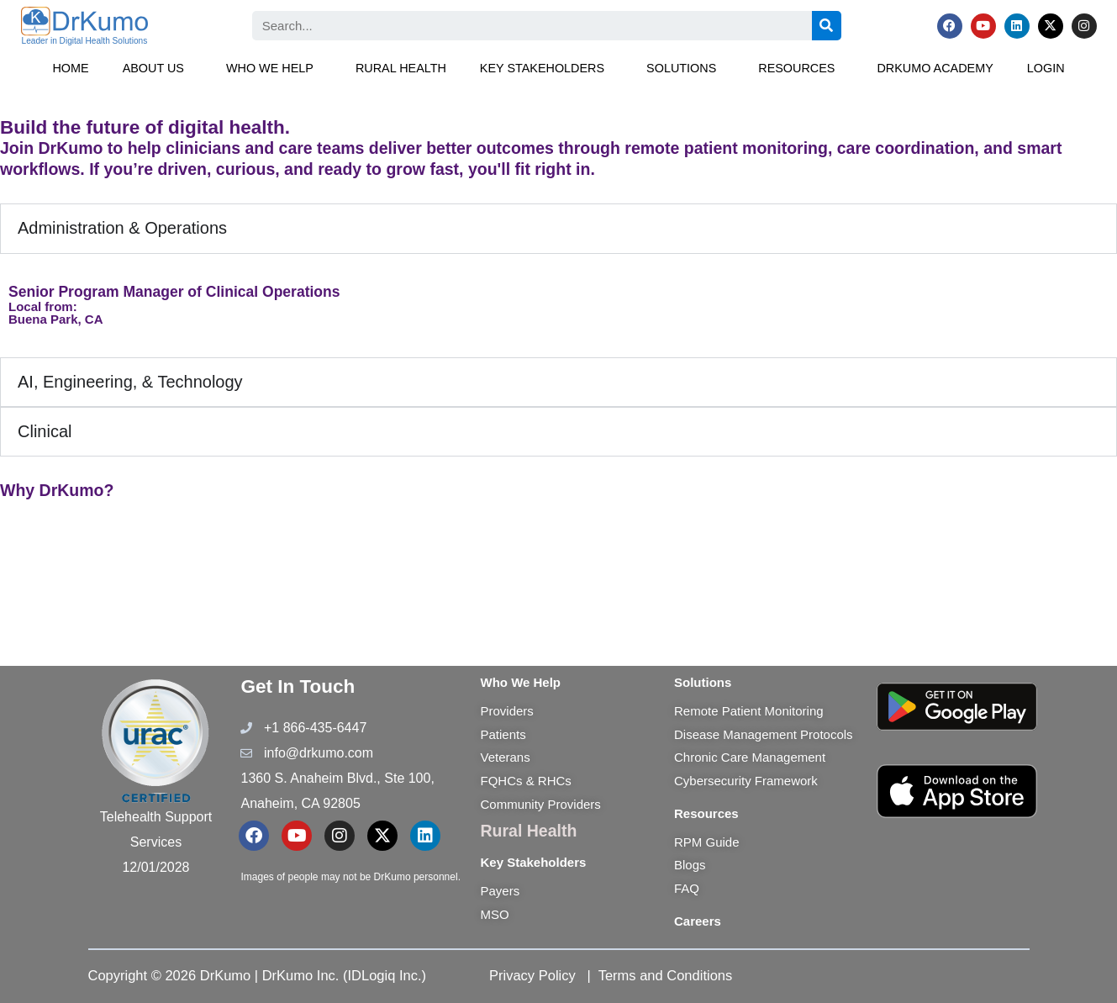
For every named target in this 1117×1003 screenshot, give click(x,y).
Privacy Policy (532, 975)
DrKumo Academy (935, 68)
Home (70, 68)
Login (1046, 68)
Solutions (681, 68)
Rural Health (401, 68)
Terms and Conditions (665, 975)
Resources (796, 68)
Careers (697, 921)
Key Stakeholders (542, 68)
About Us (153, 68)
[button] (157, 68)
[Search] (826, 25)
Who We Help (269, 68)
